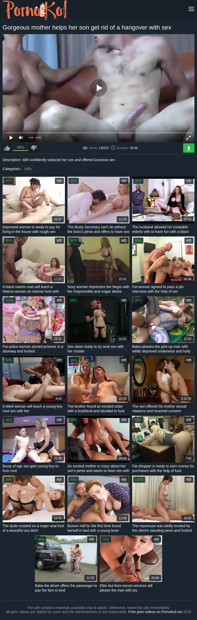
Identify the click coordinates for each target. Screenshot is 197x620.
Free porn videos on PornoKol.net (155, 612)
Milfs (28, 169)
